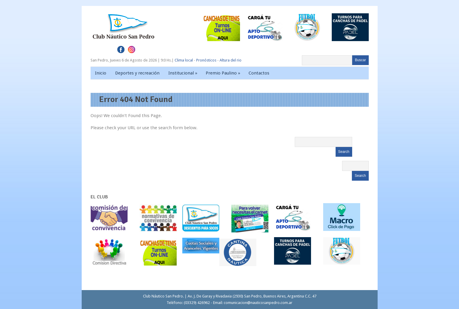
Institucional (183, 73)
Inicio (100, 73)
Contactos (259, 73)
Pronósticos (206, 60)
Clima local (184, 60)
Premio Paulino (223, 73)
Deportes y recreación (137, 73)
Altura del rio (230, 60)
